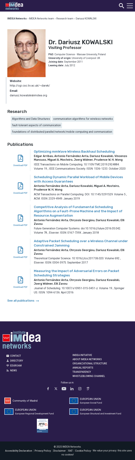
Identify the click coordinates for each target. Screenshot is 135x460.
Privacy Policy (43, 450)
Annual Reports (82, 367)
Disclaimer (59, 450)
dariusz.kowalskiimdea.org (28, 96)
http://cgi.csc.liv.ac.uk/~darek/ (30, 85)
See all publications (23, 300)
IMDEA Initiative (82, 355)
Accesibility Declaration (18, 450)
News (13, 370)
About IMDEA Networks (87, 359)
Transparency (81, 371)
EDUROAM (16, 365)
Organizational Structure (89, 363)
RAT (70, 450)
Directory (16, 360)
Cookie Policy (83, 450)
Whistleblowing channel (88, 376)
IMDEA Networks (22, 340)
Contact (15, 355)
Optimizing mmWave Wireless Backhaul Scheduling (74, 151)
